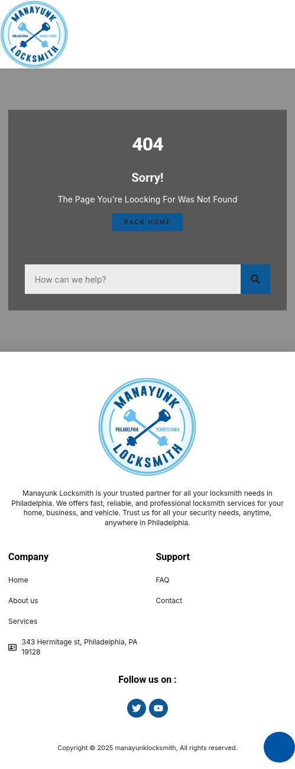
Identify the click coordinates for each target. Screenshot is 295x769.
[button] (265, 34)
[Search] (255, 279)
